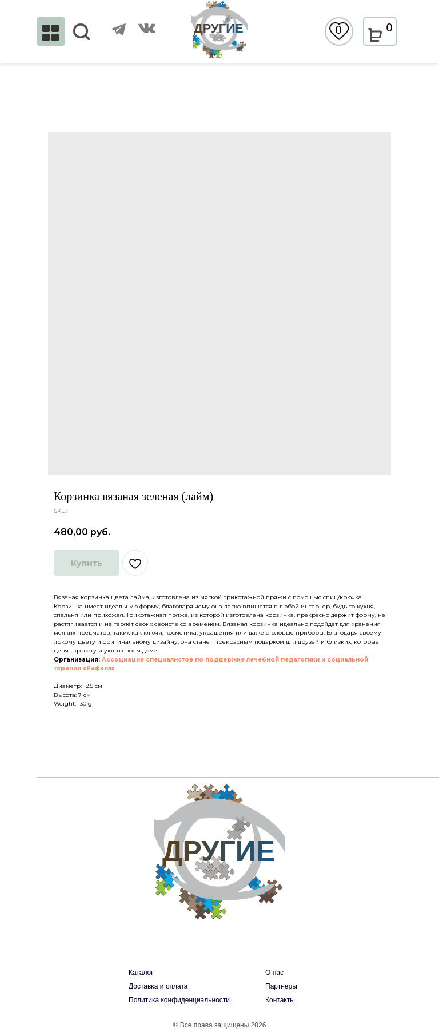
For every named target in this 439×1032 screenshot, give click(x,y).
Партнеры (281, 986)
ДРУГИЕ (219, 28)
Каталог (141, 973)
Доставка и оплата (158, 986)
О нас (274, 973)
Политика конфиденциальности (179, 1000)
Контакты (280, 1000)
